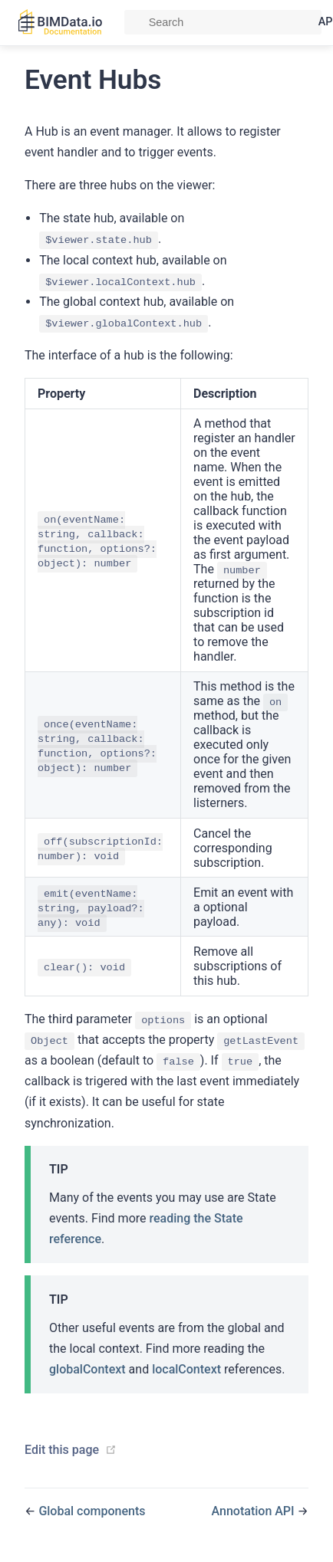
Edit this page (62, 1449)
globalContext (87, 1369)
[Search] (222, 22)
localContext (186, 1369)
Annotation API (255, 1511)
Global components (91, 1511)
